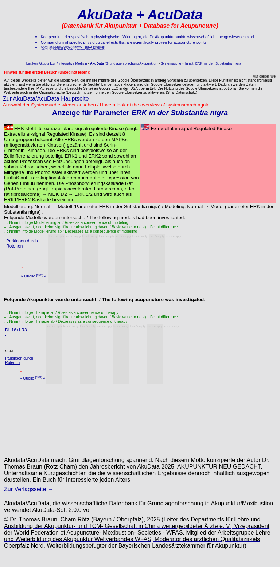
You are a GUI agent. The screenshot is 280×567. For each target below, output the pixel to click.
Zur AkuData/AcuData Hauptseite (46, 99)
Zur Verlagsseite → (29, 489)
